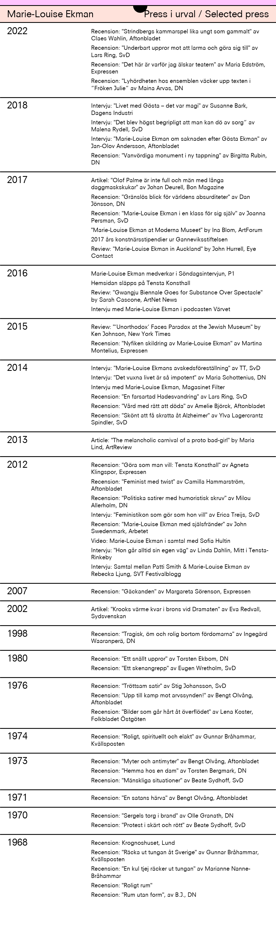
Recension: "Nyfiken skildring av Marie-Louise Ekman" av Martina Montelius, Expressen (176, 347)
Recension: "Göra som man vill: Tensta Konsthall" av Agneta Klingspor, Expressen (170, 469)
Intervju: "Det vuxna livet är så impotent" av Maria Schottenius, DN (178, 378)
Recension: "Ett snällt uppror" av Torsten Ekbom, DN (159, 659)
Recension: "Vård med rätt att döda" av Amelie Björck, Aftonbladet (178, 406)
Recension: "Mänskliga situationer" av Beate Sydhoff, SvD (167, 781)
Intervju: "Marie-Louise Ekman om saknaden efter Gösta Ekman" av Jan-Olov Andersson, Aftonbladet (179, 142)
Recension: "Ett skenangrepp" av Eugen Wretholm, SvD (163, 668)
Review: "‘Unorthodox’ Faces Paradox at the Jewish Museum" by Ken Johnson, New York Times (176, 331)
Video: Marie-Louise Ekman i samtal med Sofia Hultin (160, 541)
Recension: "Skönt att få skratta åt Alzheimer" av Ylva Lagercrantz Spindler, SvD (177, 419)
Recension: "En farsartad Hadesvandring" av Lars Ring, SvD (169, 397)
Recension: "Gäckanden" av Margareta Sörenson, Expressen (171, 592)
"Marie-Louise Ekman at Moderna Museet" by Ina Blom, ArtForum (177, 230)
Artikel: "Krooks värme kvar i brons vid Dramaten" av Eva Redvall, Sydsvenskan (176, 613)
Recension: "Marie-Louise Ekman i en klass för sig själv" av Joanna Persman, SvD (178, 217)
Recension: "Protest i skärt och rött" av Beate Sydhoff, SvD (168, 825)
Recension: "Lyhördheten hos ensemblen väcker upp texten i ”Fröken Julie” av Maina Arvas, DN (171, 85)
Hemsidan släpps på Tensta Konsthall (140, 283)
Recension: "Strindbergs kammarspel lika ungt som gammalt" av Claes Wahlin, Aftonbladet (175, 35)
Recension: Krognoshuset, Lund (133, 843)
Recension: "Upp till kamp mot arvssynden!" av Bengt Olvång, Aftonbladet (172, 699)
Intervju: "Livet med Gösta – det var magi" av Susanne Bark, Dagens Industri (169, 109)
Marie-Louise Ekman (50, 15)
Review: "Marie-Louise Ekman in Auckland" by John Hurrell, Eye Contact (173, 253)
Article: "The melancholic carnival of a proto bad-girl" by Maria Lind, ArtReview (172, 444)
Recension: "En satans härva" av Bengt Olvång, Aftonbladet (169, 798)
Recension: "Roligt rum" (121, 886)
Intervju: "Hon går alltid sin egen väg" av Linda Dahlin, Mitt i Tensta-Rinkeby (179, 554)
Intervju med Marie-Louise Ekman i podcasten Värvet (160, 309)
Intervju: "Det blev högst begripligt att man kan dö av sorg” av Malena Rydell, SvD (173, 126)
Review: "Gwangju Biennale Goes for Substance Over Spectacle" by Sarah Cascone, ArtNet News (177, 296)
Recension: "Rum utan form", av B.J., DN (143, 895)
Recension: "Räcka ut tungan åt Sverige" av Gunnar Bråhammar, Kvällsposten (175, 856)
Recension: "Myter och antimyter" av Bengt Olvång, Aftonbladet (175, 762)
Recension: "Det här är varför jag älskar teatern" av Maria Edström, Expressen (178, 68)
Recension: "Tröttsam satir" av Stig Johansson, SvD (158, 686)
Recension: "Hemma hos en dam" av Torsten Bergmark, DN (168, 771)
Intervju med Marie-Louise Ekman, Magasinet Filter (158, 388)
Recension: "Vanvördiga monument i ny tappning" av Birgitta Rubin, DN (179, 159)
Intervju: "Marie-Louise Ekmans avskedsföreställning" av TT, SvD (175, 368)
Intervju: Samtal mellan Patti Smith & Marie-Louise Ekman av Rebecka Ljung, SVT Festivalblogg (170, 570)
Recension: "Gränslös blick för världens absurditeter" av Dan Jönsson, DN (170, 201)
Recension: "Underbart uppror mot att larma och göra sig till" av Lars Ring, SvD (174, 51)
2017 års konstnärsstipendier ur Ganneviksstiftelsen (159, 240)
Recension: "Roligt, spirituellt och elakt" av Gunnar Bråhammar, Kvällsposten (173, 740)
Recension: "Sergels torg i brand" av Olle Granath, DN (162, 816)
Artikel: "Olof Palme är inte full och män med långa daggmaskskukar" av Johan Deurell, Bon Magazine (157, 184)
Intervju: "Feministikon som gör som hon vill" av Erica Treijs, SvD (175, 515)
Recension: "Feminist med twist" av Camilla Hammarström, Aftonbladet (168, 485)
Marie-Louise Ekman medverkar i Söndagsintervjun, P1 (163, 274)
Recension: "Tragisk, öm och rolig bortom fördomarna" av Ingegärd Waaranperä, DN (179, 638)
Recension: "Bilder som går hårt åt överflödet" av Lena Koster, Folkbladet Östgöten (172, 715)
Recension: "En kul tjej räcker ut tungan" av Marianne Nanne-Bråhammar (170, 872)
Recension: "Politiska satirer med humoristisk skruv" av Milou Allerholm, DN (171, 502)
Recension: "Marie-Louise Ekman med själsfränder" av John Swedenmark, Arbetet (169, 528)
